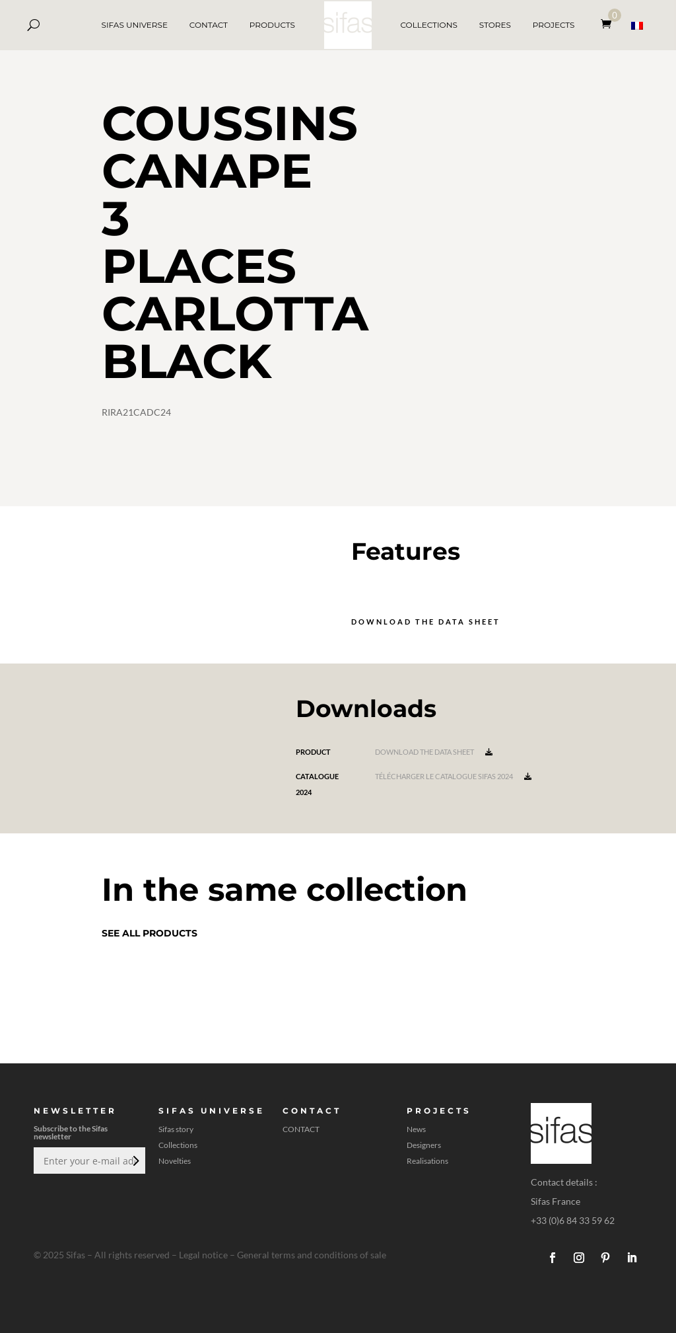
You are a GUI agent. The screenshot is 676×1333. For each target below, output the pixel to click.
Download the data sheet (425, 621)
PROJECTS (554, 25)
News (416, 1129)
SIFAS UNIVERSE (135, 25)
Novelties (174, 1161)
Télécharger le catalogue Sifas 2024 (453, 776)
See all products (149, 933)
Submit (134, 1160)
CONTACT (208, 25)
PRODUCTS (272, 25)
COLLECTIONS (428, 25)
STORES (495, 25)
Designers (424, 1145)
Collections (177, 1145)
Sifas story (175, 1129)
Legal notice (203, 1254)
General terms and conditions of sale (311, 1254)
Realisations (427, 1161)
